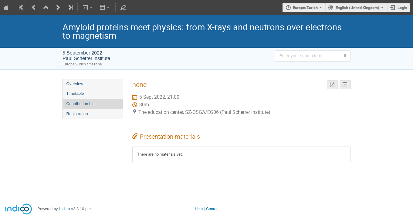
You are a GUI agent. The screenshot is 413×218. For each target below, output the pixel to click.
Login (402, 7)
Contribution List (81, 103)
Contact (213, 208)
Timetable (75, 93)
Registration (77, 113)
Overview (74, 83)
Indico (64, 208)
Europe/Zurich (305, 7)
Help (199, 208)
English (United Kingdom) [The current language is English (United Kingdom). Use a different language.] (357, 7)
